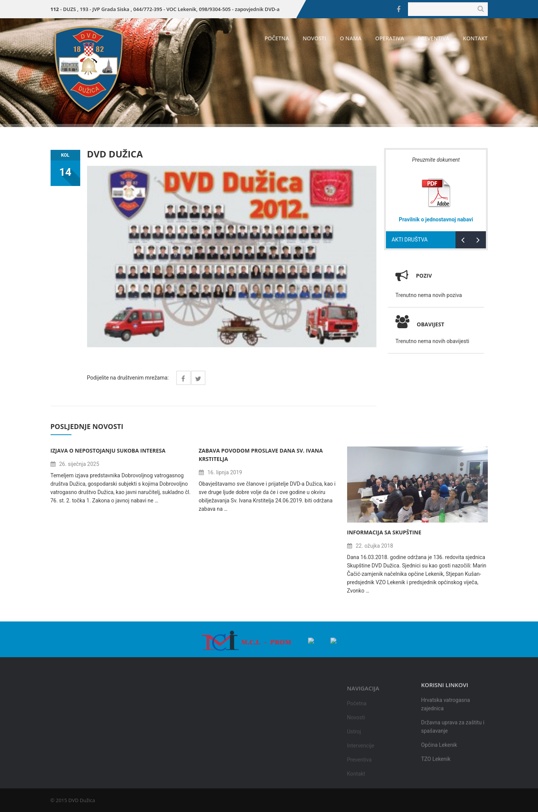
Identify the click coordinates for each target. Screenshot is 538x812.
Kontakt (475, 38)
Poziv (424, 275)
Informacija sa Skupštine (384, 532)
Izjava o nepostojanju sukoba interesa (108, 450)
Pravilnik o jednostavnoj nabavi (436, 219)
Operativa (389, 38)
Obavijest (419, 324)
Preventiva (433, 38)
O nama (351, 38)
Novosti (314, 38)
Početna (277, 38)
